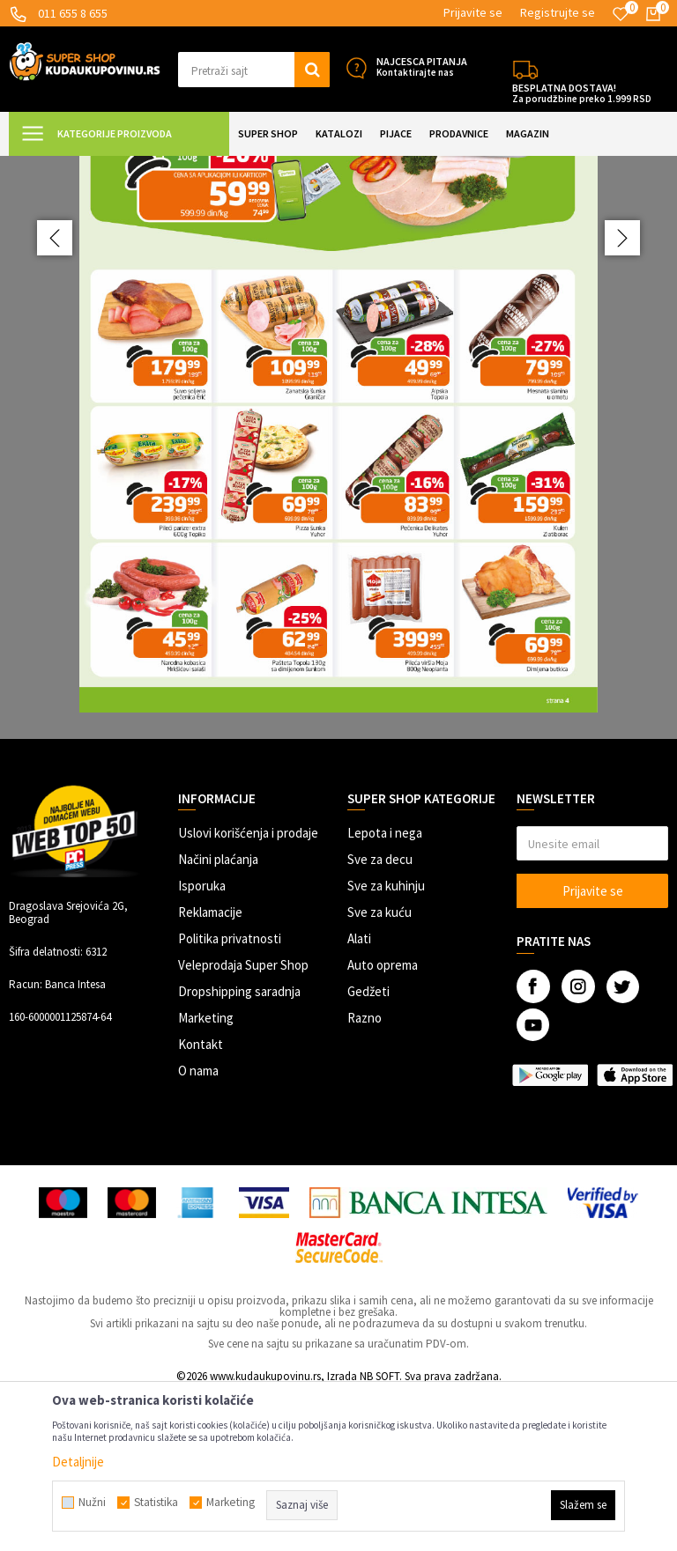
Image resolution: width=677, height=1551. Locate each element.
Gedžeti (368, 1147)
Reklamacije (210, 1068)
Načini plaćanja (218, 1015)
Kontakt (200, 1200)
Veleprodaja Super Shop (243, 1120)
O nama (198, 1226)
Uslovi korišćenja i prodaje (248, 988)
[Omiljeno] (621, 14)
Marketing (206, 1173)
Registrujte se (557, 12)
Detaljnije (78, 1461)
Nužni (92, 1502)
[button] (254, 69)
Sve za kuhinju (386, 1041)
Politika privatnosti (229, 1094)
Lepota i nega (384, 988)
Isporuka (202, 1041)
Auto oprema (382, 1120)
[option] (338, 525)
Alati (359, 1094)
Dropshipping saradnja (239, 1147)
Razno (364, 1173)
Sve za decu (380, 1015)
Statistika (156, 1502)
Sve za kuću (379, 1068)
